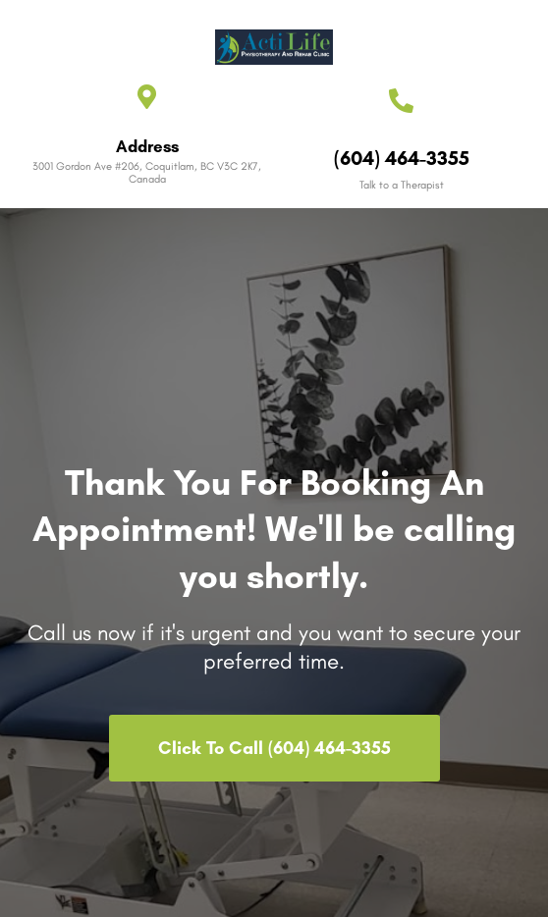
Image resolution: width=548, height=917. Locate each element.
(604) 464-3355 (401, 158)
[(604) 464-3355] (401, 100)
